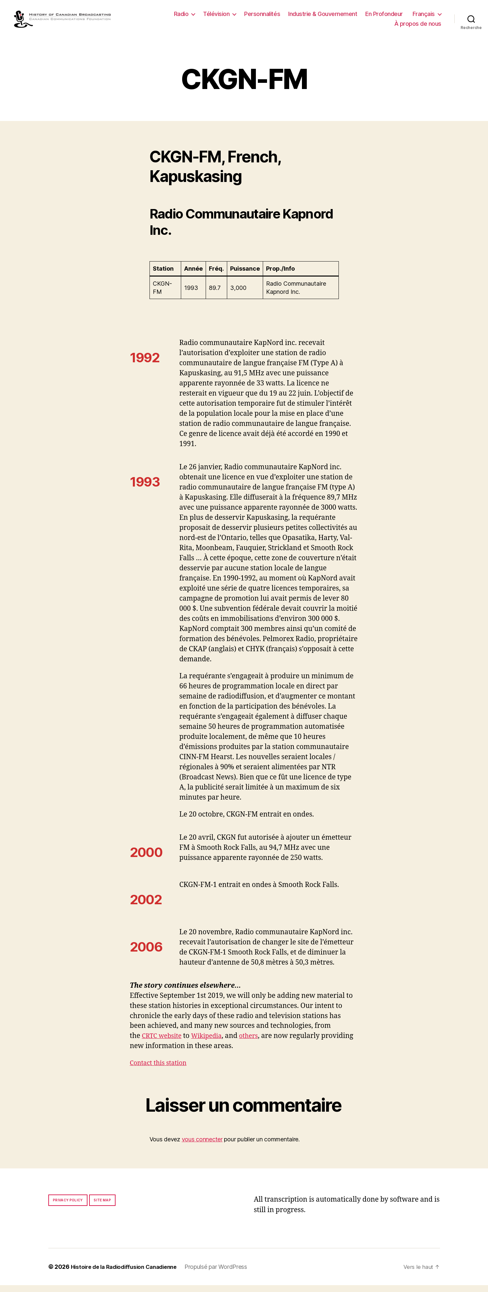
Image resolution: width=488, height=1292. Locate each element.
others (256, 1042)
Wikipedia (212, 1042)
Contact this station (161, 1069)
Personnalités (262, 17)
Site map (102, 1207)
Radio (181, 17)
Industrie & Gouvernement (322, 17)
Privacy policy (68, 1207)
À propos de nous (417, 26)
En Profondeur (384, 17)
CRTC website (163, 1042)
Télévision (216, 17)
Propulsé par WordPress (225, 1273)
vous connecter (202, 1145)
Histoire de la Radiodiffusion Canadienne (128, 1273)
